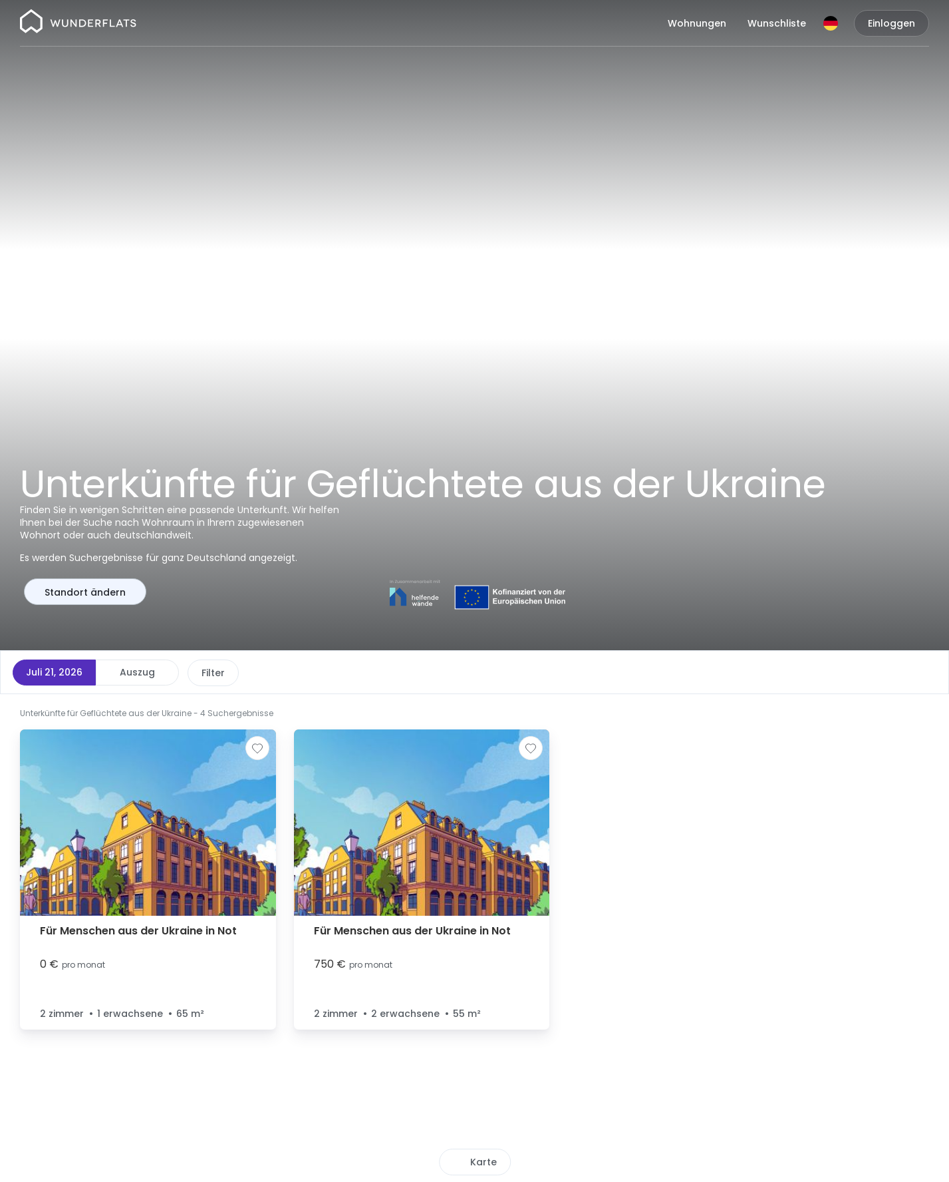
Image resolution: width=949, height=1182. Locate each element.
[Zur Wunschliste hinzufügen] (257, 748)
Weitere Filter (457, 673)
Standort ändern (85, 592)
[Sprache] (830, 23)
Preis (213, 673)
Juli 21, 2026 (54, 672)
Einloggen (891, 23)
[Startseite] (78, 23)
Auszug (137, 672)
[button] (778, 1114)
